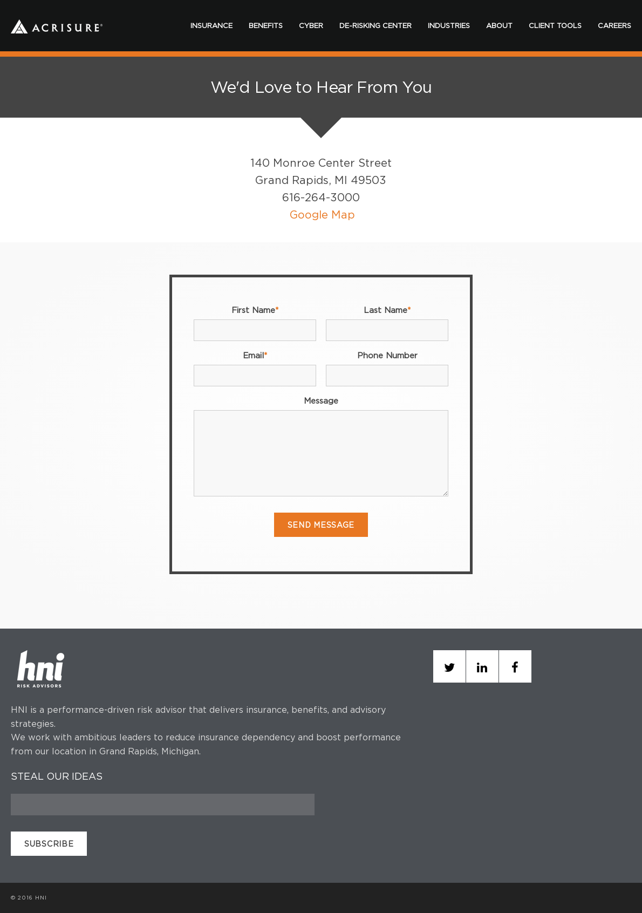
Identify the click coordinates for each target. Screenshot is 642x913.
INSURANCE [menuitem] (211, 25)
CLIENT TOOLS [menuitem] (555, 25)
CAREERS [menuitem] (614, 25)
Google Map (322, 214)
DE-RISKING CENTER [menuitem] (375, 25)
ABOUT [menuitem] (499, 25)
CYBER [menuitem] (311, 25)
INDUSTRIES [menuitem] (449, 25)
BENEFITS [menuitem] (266, 25)
